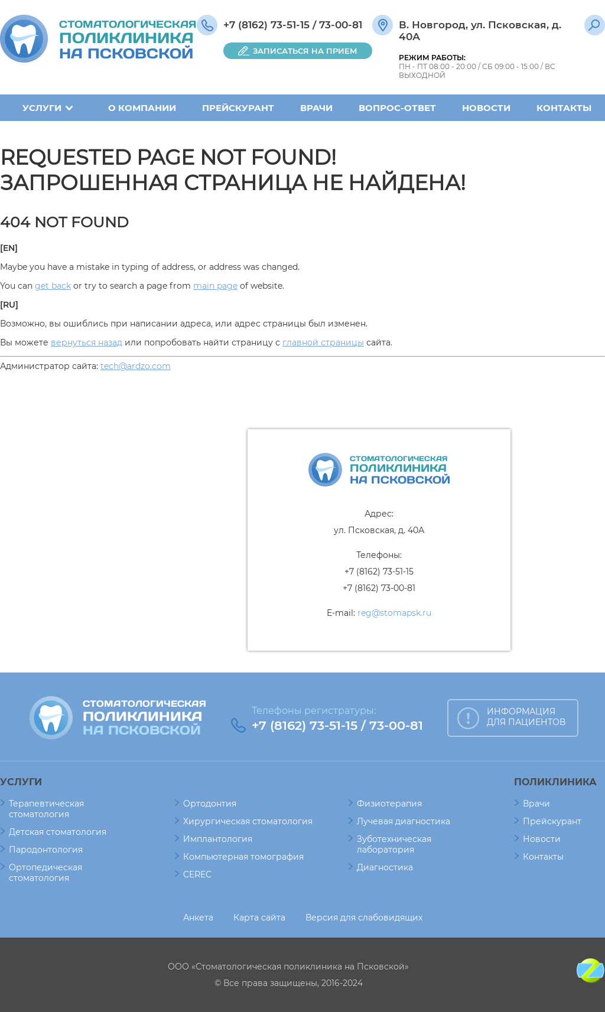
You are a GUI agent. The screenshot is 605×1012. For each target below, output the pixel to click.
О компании (142, 107)
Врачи (316, 107)
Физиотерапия (389, 803)
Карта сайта (259, 917)
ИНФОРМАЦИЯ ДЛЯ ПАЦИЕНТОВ (526, 716)
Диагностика (385, 867)
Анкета (198, 917)
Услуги (41, 107)
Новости (486, 107)
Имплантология (217, 839)
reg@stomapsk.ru (394, 613)
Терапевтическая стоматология (46, 809)
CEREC (197, 874)
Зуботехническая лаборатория (394, 844)
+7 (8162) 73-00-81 (379, 588)
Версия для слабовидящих (363, 917)
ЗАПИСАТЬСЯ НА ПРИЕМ (305, 51)
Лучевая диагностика (403, 821)
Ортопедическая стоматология (45, 872)
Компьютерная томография (243, 856)
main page (215, 285)
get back (53, 285)
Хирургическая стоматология (248, 821)
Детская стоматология (57, 832)
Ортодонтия (209, 803)
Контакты (563, 107)
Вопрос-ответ (397, 107)
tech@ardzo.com (135, 366)
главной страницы (323, 342)
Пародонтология (46, 849)
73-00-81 (340, 25)
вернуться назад (86, 342)
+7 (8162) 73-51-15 (266, 25)
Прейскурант (238, 107)
